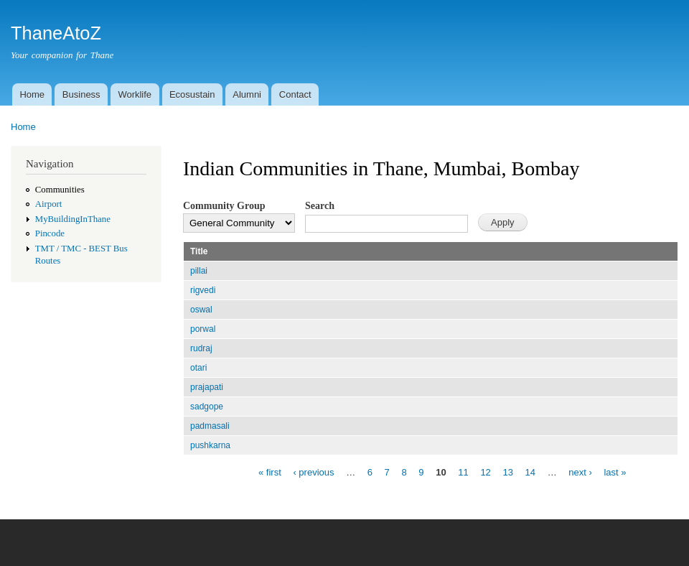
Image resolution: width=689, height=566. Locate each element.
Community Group (224, 205)
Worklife (134, 94)
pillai (198, 271)
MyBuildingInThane (73, 219)
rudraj (201, 348)
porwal (202, 329)
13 (507, 471)
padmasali (210, 426)
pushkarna (210, 445)
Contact (295, 94)
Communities (60, 190)
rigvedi (202, 290)
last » (615, 471)
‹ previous (313, 471)
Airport (48, 204)
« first (269, 471)
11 (463, 471)
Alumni (247, 94)
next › (580, 471)
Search (319, 205)
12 (485, 471)
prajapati (206, 387)
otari (198, 368)
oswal (201, 310)
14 (530, 471)
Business (81, 94)
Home (31, 94)
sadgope (206, 407)
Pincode (50, 233)
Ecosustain (192, 94)
